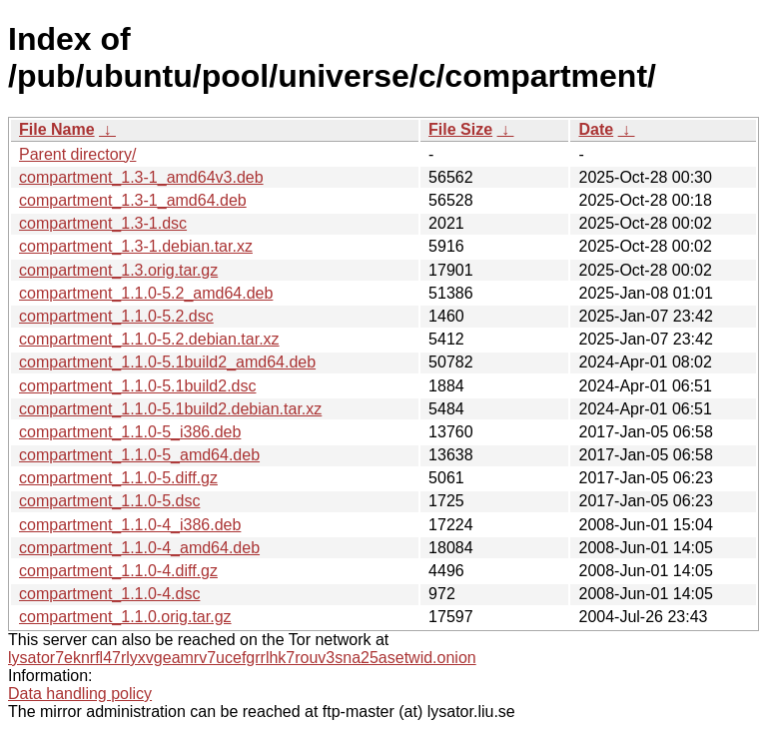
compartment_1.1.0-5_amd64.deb (139, 454)
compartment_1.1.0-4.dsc (109, 593)
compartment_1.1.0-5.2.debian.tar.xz (149, 339)
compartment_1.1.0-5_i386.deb (130, 431)
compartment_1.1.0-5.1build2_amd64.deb (167, 362)
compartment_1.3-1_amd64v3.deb (141, 177)
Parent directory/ (77, 154)
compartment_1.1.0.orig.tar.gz (125, 616)
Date (595, 129)
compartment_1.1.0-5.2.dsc (116, 316)
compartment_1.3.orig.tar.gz (118, 270)
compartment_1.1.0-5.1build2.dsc (137, 385)
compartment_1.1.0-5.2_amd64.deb (146, 293)
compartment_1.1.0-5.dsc (109, 500)
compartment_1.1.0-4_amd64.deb (139, 547)
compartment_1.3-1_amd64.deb (133, 200)
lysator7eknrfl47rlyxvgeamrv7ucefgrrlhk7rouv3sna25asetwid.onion (242, 657)
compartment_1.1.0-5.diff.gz (118, 477)
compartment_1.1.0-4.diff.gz (118, 570)
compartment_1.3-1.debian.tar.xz (136, 246)
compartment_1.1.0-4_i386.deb (130, 524)
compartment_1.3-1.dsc (103, 223)
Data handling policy (80, 693)
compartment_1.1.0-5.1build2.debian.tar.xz (170, 408)
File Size (460, 129)
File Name (57, 129)
